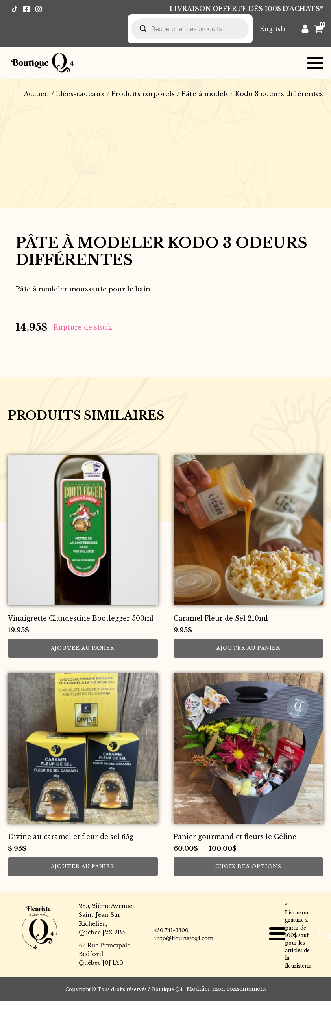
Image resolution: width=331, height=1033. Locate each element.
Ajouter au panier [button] (83, 648)
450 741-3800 (171, 930)
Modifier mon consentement (226, 989)
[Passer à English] (272, 28)
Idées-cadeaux (80, 94)
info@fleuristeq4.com (183, 938)
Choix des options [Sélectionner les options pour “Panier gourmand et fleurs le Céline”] (248, 866)
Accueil (36, 94)
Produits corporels (143, 94)
